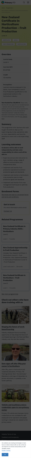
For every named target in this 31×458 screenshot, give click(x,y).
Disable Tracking (6, 450)
